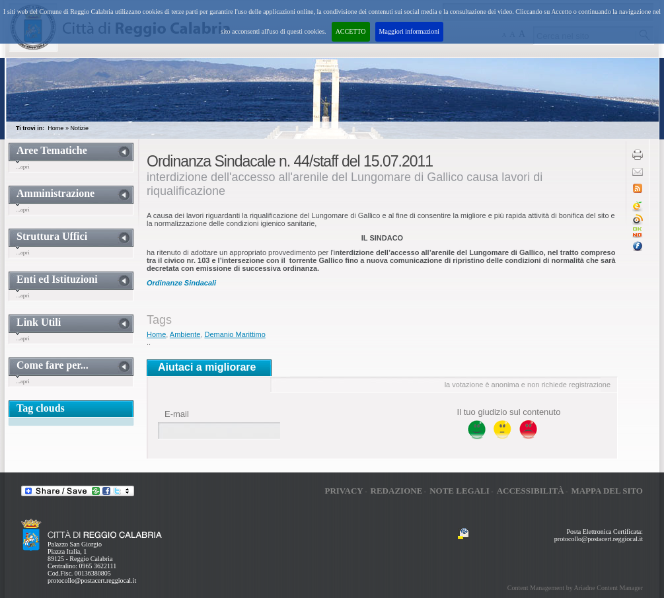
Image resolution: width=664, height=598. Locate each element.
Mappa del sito (607, 491)
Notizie (79, 128)
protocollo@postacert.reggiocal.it (92, 580)
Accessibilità (530, 491)
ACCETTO (351, 31)
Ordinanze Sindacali (181, 283)
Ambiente (185, 334)
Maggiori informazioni (409, 31)
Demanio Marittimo (234, 334)
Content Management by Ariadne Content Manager (575, 587)
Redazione (397, 491)
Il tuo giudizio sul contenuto (509, 412)
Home (55, 128)
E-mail (177, 414)
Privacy (343, 491)
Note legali (459, 491)
